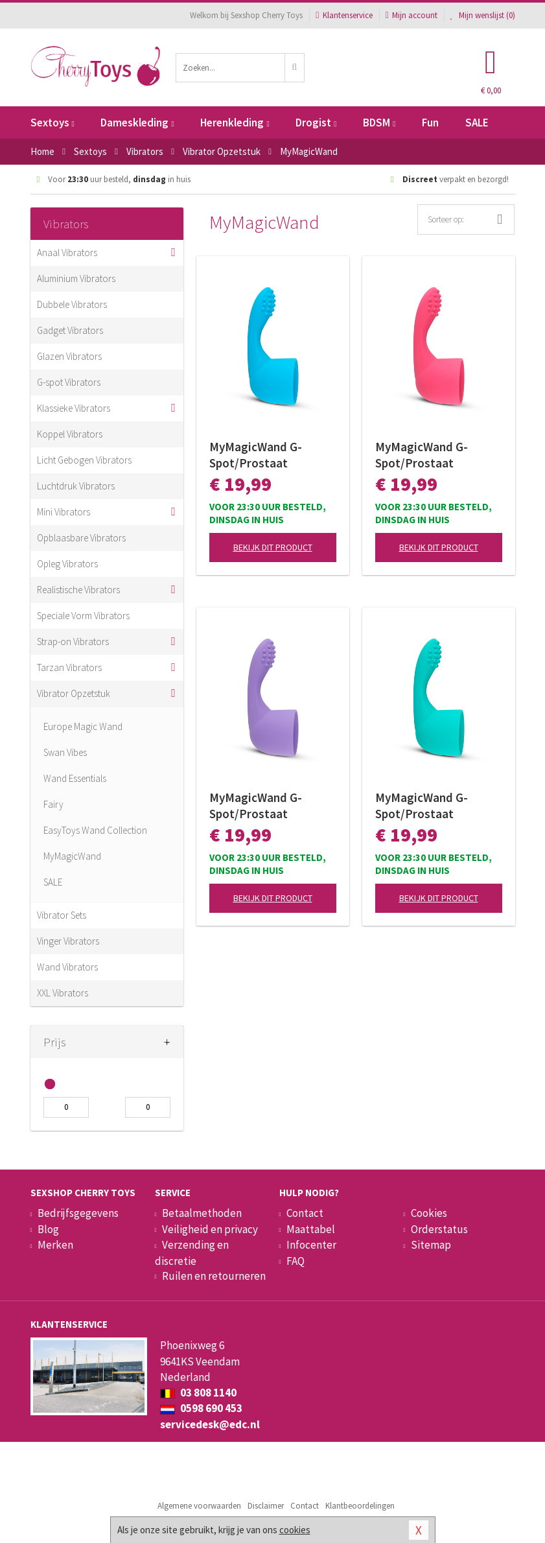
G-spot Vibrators (68, 382)
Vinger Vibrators (68, 941)
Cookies (429, 1213)
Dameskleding (137, 122)
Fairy (53, 804)
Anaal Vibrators (67, 252)
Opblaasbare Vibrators (81, 538)
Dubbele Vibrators (72, 304)
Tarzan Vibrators (69, 667)
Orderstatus (439, 1229)
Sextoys (52, 122)
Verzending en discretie (192, 1252)
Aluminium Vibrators (76, 278)
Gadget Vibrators (70, 330)
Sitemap (431, 1245)
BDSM (379, 122)
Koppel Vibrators (69, 434)
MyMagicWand (72, 856)
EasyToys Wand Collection (95, 830)
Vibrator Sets (61, 915)
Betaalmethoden (202, 1213)
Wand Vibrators (67, 967)
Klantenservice (344, 15)
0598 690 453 (201, 1408)
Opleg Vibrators (67, 564)
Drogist (316, 122)
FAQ (295, 1261)
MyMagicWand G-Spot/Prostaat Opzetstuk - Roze (422, 455)
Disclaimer (266, 1505)
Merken (55, 1245)
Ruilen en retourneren (214, 1276)
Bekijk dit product (272, 547)
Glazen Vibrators (69, 356)
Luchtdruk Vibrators (76, 486)
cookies (294, 1530)
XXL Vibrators (62, 993)
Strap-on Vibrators (73, 641)
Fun (430, 122)
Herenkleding (234, 122)
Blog (48, 1229)
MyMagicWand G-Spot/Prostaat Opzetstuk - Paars (257, 806)
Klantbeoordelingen (360, 1505)
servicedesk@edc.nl (210, 1424)
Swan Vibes (65, 752)
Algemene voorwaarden (199, 1505)
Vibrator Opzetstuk (73, 693)
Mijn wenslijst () (482, 15)
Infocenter (311, 1245)
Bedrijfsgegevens (78, 1213)
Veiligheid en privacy (210, 1229)
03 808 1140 (198, 1392)
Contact (304, 1213)
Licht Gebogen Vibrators (84, 460)
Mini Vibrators (63, 512)
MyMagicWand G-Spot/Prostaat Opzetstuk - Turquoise (435, 806)
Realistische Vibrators (78, 589)
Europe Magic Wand (82, 726)
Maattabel (310, 1229)
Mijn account (411, 15)
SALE (477, 122)
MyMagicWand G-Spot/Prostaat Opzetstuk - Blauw (258, 455)
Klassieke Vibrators (73, 408)
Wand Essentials (74, 778)
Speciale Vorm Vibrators (83, 615)
